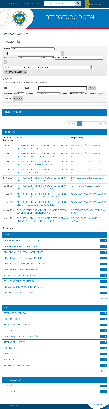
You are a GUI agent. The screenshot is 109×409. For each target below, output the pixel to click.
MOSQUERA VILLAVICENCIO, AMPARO (88, 194)
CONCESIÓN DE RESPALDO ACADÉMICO (22, 337)
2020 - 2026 (9, 386)
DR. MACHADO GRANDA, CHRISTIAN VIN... (23, 287)
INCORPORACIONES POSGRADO (18, 366)
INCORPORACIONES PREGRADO (18, 325)
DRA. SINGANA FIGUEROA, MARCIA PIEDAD (24, 252)
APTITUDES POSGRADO (15, 313)
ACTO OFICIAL (10, 331)
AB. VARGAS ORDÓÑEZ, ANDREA (86, 186)
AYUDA (35, 4)
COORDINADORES (12, 319)
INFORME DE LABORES (14, 342)
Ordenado (64, 94)
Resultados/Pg (10, 94)
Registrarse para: (95, 4)
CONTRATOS (9, 348)
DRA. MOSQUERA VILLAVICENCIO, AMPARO (23, 241)
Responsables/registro (94, 94)
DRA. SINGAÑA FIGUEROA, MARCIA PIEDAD (24, 258)
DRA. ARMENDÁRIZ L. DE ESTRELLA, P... (22, 247)
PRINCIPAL (10, 4)
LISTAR (24, 4)
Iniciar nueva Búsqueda (16, 72)
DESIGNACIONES (11, 354)
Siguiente (102, 124)
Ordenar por (31, 94)
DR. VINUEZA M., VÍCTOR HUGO (18, 293)
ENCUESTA (9, 360)
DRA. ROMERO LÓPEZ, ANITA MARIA (20, 270)
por (5, 54)
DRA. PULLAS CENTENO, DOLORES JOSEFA (24, 264)
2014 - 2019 (9, 392)
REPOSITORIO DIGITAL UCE (15, 34)
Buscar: (7, 49)
